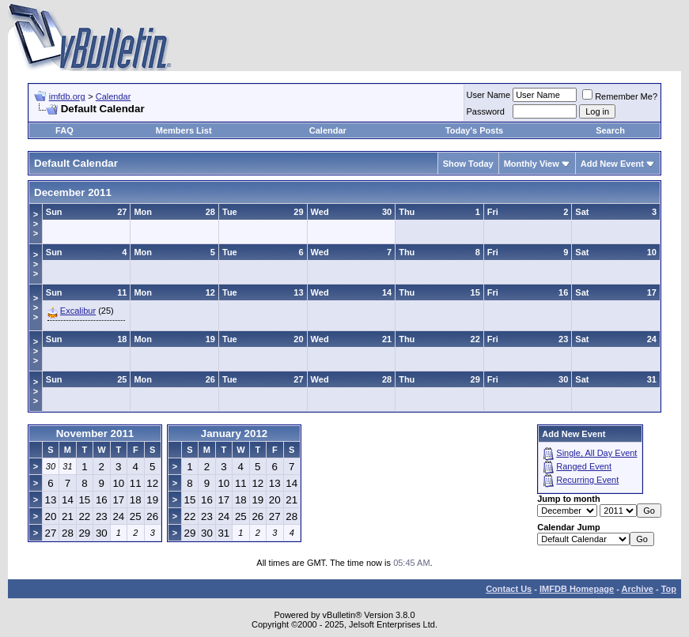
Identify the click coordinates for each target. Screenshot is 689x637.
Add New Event (612, 163)
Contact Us (509, 589)
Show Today (468, 163)
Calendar (113, 96)
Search (610, 130)
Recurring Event (587, 479)
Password (486, 111)
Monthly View (531, 163)
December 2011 (73, 192)
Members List (184, 130)
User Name (489, 95)
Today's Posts (474, 130)
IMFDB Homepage (576, 589)
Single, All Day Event (596, 453)
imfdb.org (67, 96)
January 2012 (234, 433)
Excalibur (78, 310)
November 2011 (95, 433)
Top (668, 589)
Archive (637, 589)
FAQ (64, 130)
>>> (35, 223)
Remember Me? (619, 96)
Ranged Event (583, 466)
